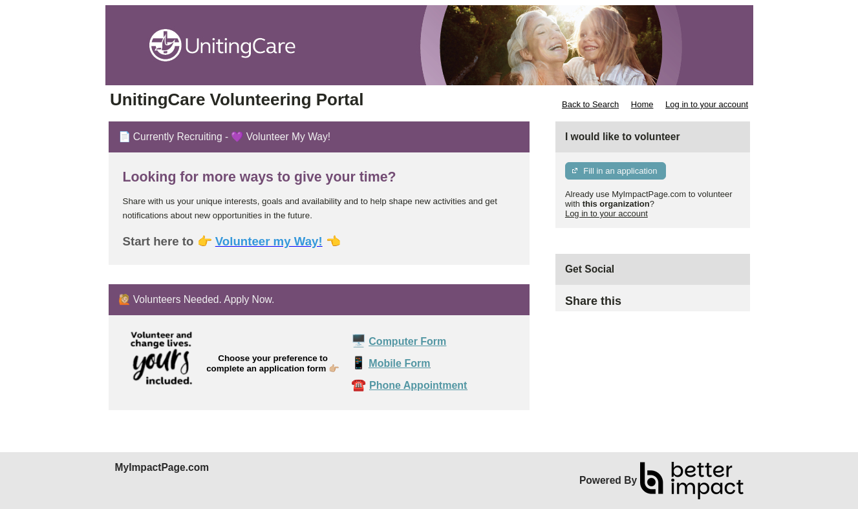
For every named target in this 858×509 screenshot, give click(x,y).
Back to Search (590, 104)
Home (642, 104)
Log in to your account (706, 104)
